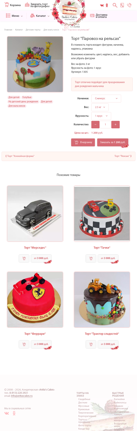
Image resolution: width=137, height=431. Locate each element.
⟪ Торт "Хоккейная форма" (19, 156)
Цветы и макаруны (119, 419)
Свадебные (84, 399)
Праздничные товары (121, 413)
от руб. (41, 258)
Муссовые (83, 406)
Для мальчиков (17, 106)
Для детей (14, 97)
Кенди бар (84, 429)
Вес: (86, 107)
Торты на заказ (83, 394)
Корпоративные (87, 416)
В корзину (83, 143)
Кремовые (84, 409)
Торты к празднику (84, 421)
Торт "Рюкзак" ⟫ (123, 156)
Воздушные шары (120, 425)
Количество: (81, 124)
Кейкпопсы (120, 402)
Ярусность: (82, 116)
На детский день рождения (23, 101)
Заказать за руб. (112, 142)
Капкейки (119, 399)
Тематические (85, 413)
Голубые (26, 97)
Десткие (82, 402)
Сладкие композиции (121, 407)
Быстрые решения (118, 394)
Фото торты (84, 425)
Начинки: (83, 98)
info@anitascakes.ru (21, 396)
